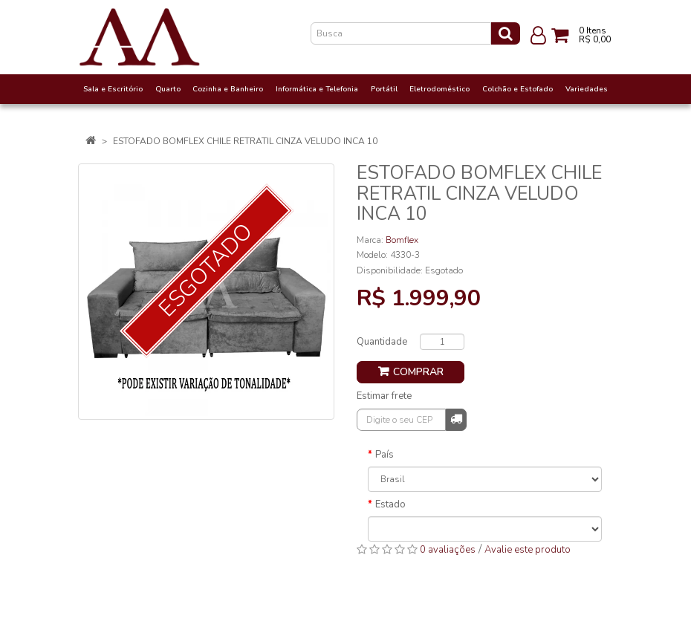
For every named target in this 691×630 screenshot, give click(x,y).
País (384, 454)
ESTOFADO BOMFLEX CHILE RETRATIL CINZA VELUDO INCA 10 (245, 141)
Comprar (418, 372)
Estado (390, 504)
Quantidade (382, 341)
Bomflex (402, 240)
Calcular (456, 418)
